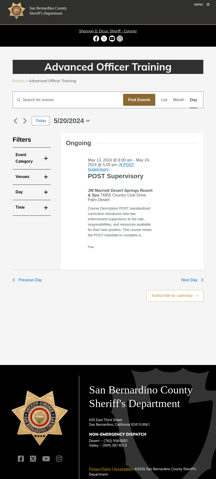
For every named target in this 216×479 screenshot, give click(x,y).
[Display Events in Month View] (178, 100)
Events (19, 80)
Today (41, 120)
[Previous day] (16, 121)
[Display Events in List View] (164, 100)
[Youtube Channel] (46, 459)
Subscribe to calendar (172, 295)
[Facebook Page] (21, 459)
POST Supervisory (115, 176)
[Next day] (25, 121)
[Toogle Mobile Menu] (201, 4)
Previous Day (27, 280)
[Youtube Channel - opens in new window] (112, 38)
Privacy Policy (100, 469)
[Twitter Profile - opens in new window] (104, 38)
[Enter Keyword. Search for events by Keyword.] (68, 100)
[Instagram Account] (59, 459)
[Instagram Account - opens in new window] (119, 38)
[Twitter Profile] (33, 459)
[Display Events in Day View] (193, 100)
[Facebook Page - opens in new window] (96, 38)
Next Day (192, 280)
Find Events (139, 100)
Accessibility (124, 469)
